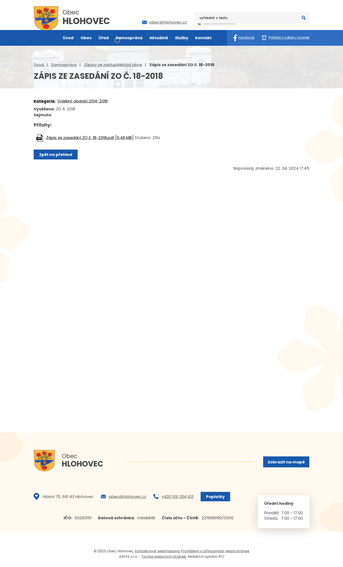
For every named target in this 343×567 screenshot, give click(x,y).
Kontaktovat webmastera (157, 552)
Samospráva (64, 64)
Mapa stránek (237, 552)
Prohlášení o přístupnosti (202, 552)
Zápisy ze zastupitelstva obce (113, 64)
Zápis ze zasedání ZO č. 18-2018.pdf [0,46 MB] (90, 137)
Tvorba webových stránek (163, 557)
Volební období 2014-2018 (83, 101)
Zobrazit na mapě (286, 462)
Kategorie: (45, 101)
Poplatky (215, 498)
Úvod (39, 64)
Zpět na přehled (56, 154)
